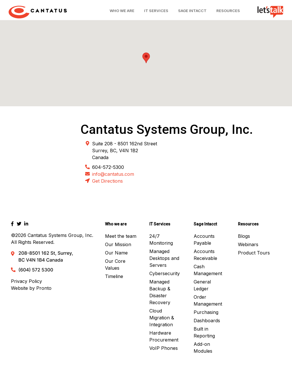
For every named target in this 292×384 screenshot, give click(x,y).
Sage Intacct (192, 10)
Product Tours (254, 253)
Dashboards (207, 320)
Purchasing (206, 312)
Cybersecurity (164, 273)
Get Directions (107, 181)
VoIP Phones (163, 348)
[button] (146, 58)
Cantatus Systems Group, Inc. (60, 235)
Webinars (248, 244)
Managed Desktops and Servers (164, 258)
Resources (228, 10)
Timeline (114, 276)
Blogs (244, 236)
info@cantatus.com (113, 174)
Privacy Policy (26, 281)
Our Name (116, 253)
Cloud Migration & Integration (161, 317)
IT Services (156, 10)
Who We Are (122, 10)
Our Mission (118, 244)
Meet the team (120, 236)
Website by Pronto (31, 288)
